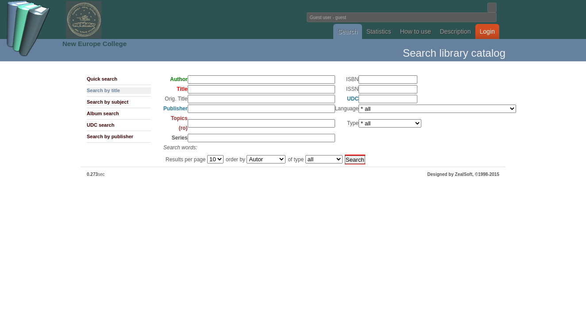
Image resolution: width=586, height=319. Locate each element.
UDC (353, 99)
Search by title (103, 90)
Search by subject (107, 102)
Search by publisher (110, 136)
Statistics (378, 31)
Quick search (102, 79)
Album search (103, 113)
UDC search (100, 125)
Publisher (175, 108)
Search (347, 31)
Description (455, 31)
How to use (415, 31)
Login (487, 31)
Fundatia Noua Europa (147, 19)
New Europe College (94, 43)
